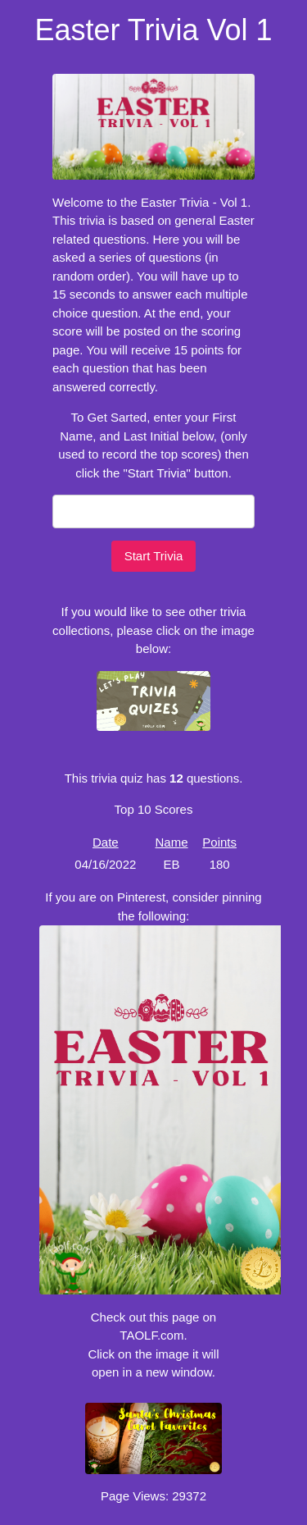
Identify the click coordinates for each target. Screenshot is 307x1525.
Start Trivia (153, 556)
